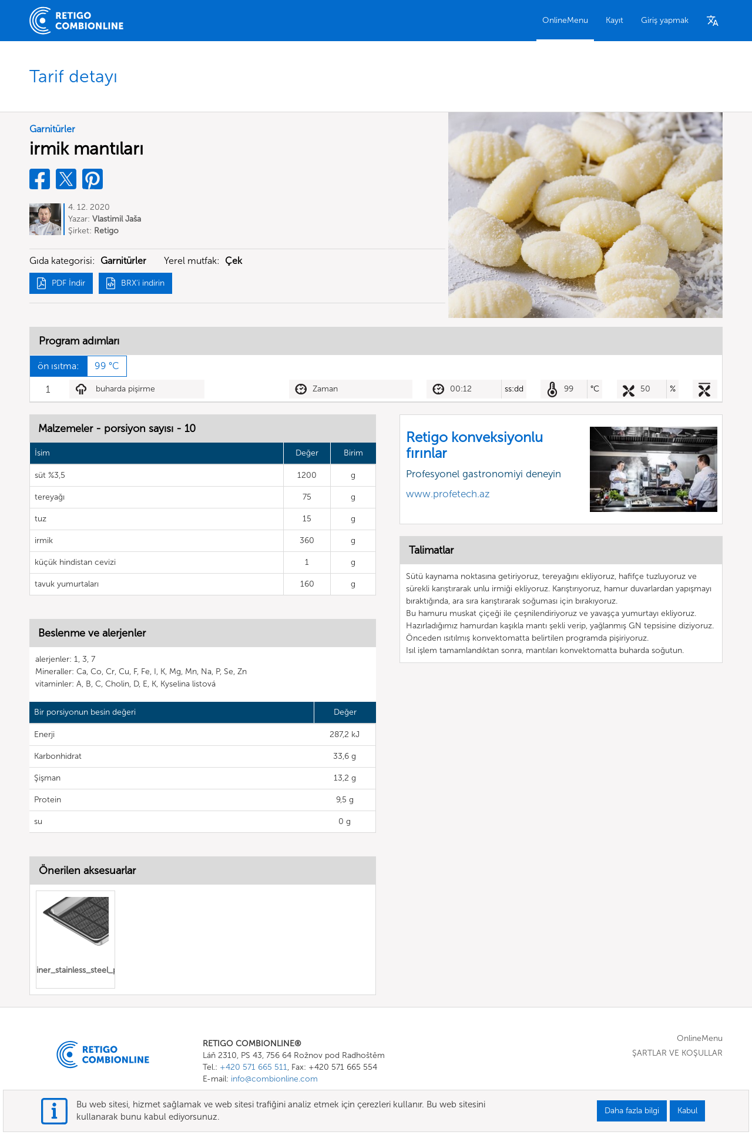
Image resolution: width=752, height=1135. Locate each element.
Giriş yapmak (665, 20)
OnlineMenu (565, 20)
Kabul (687, 1111)
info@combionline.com (274, 1079)
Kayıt (614, 20)
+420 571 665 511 (253, 1067)
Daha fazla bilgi (632, 1111)
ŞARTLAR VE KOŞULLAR (677, 1053)
